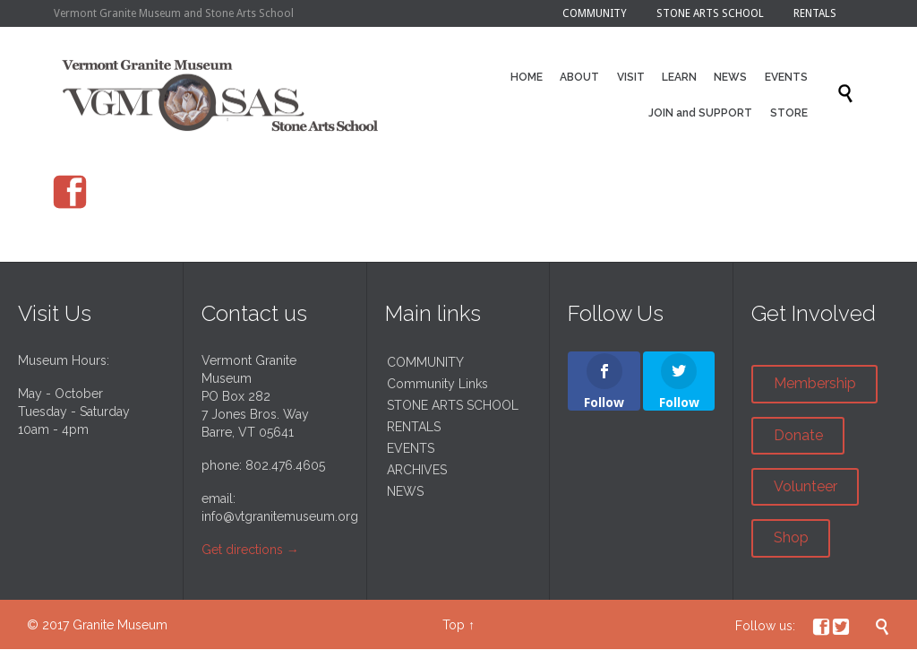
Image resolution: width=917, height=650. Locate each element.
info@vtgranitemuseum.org (279, 516)
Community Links (437, 384)
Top (453, 625)
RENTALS (414, 427)
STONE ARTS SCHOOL (452, 405)
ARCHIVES (417, 470)
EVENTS (410, 448)
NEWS (405, 491)
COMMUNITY (425, 362)
